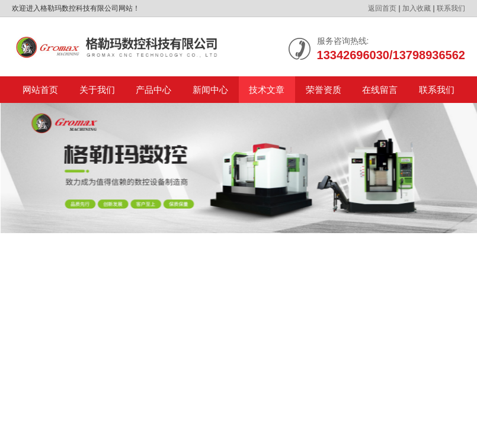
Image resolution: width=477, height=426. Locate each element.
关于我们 (97, 90)
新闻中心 (210, 90)
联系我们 (451, 8)
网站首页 (40, 90)
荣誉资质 (323, 90)
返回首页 (382, 8)
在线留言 (380, 90)
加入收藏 (416, 8)
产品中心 (153, 90)
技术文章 (266, 90)
